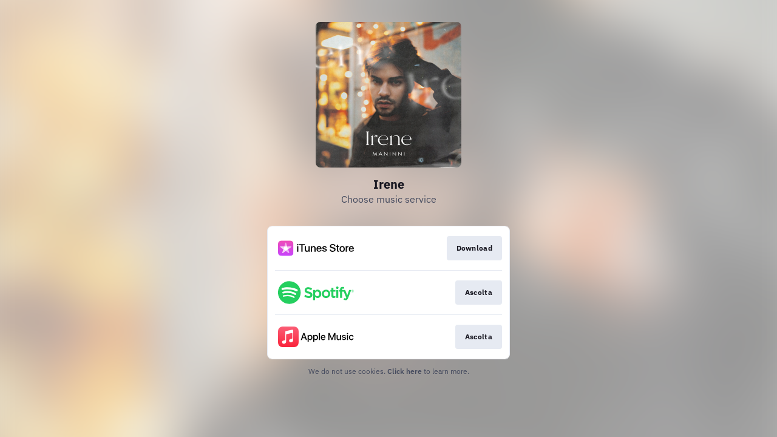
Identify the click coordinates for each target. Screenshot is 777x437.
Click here (404, 371)
